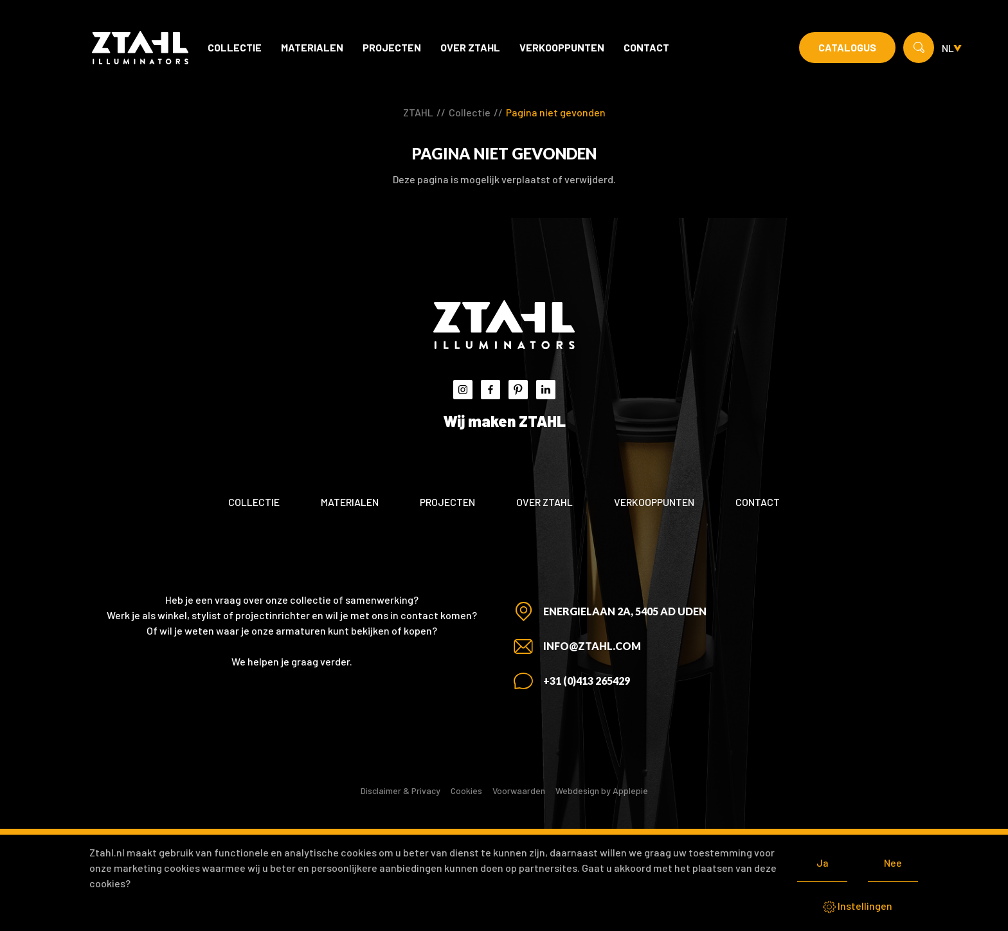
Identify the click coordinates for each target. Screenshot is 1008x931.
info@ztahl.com (592, 646)
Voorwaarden (518, 790)
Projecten (392, 47)
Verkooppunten (561, 47)
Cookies (466, 790)
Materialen (312, 47)
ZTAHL (418, 112)
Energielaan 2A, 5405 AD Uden (624, 611)
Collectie (235, 47)
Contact (646, 47)
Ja (822, 862)
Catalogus (847, 47)
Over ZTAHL (470, 47)
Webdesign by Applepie (601, 790)
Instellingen (857, 906)
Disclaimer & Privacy (400, 790)
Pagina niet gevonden (556, 112)
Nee (893, 862)
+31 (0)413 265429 (586, 680)
